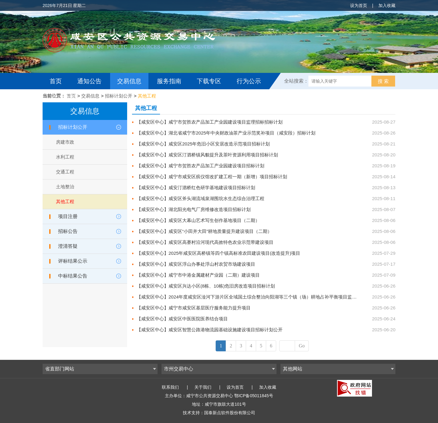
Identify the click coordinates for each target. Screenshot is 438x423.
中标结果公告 (72, 275)
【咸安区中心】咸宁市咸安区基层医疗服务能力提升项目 (194, 307)
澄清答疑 (68, 246)
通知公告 (89, 81)
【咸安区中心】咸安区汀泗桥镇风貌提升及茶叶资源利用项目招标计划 (207, 154)
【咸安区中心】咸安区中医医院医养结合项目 (182, 318)
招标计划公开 (118, 95)
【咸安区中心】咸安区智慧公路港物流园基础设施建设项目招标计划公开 (210, 329)
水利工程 (65, 156)
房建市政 (65, 142)
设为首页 (358, 5)
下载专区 (209, 81)
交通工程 (65, 171)
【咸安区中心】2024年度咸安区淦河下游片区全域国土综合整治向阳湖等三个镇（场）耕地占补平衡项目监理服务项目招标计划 (265, 296)
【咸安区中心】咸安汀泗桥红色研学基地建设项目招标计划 (196, 187)
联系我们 (170, 387)
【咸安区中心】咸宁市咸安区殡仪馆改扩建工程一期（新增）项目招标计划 (212, 176)
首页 (56, 81)
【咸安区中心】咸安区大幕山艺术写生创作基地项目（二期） (198, 220)
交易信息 (129, 81)
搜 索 (383, 81)
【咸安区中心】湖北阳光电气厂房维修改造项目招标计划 (194, 209)
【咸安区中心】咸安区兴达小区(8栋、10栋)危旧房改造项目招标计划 (206, 285)
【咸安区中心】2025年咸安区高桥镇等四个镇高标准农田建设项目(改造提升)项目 (218, 253)
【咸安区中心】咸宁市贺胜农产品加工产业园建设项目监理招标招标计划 (210, 122)
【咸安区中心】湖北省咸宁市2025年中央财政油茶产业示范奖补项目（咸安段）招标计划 (226, 132)
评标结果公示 (72, 261)
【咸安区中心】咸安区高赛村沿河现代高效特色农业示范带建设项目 (205, 242)
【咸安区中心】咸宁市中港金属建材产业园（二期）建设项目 (198, 275)
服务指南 (169, 81)
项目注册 (68, 216)
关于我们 (202, 387)
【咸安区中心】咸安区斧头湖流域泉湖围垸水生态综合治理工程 (200, 198)
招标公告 (68, 231)
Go (302, 345)
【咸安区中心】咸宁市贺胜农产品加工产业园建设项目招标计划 (200, 165)
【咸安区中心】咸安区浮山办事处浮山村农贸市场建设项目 (196, 264)
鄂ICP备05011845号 (253, 395)
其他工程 (147, 95)
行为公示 (249, 81)
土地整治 (65, 186)
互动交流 (63, 97)
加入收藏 (386, 5)
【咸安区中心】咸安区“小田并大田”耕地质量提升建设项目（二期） (204, 231)
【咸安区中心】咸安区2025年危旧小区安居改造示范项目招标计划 (203, 143)
